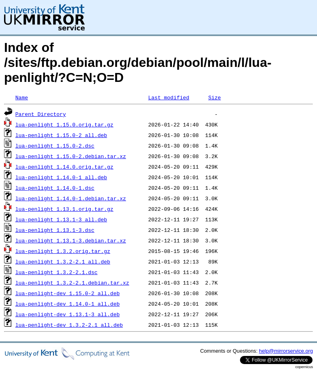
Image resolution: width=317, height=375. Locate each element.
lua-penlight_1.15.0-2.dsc (54, 145)
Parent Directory (40, 114)
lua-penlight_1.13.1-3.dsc (54, 230)
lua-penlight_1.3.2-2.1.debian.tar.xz (72, 282)
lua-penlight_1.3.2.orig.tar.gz (62, 251)
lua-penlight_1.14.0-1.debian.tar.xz (70, 198)
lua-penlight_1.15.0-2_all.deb (61, 135)
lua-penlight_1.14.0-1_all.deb (61, 177)
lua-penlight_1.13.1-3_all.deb (61, 219)
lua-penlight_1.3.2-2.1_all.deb (62, 261)
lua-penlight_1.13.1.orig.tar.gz (64, 208)
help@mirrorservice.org (286, 351)
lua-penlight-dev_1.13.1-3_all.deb (67, 314)
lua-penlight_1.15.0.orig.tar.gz (64, 124)
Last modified (168, 97)
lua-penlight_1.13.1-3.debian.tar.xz (70, 240)
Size (214, 97)
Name (21, 97)
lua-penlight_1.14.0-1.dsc (54, 187)
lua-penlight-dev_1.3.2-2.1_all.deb (69, 324)
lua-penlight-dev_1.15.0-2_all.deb (67, 293)
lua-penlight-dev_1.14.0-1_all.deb (67, 303)
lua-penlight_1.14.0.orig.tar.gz (64, 166)
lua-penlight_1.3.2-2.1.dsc (56, 272)
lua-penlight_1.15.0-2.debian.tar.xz (70, 156)
